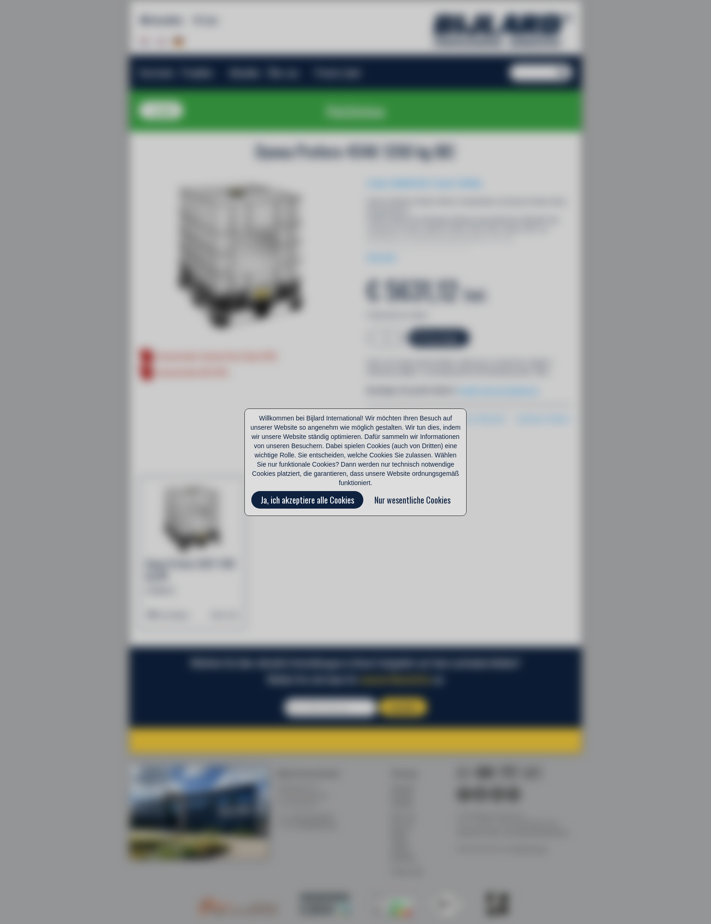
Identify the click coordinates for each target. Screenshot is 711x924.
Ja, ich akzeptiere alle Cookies (307, 500)
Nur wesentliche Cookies (412, 500)
